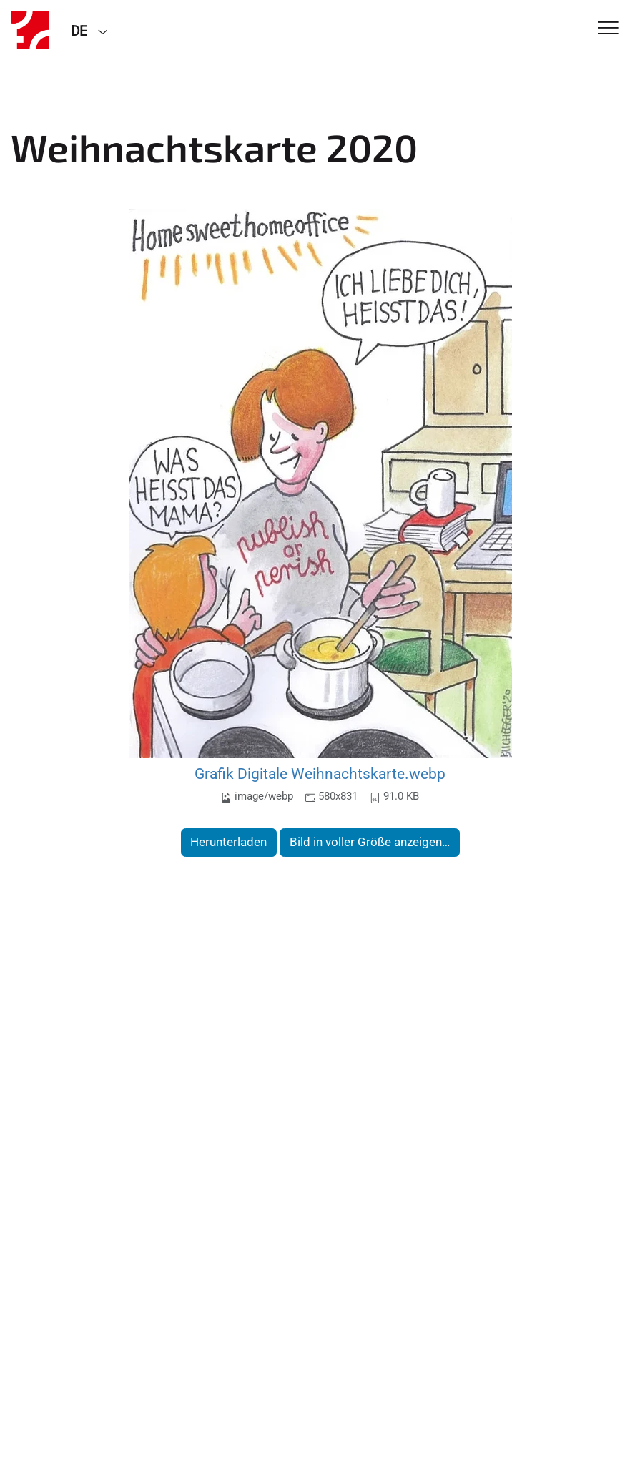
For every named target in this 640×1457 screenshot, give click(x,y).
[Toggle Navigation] (608, 29)
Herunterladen (228, 842)
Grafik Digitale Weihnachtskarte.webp (320, 774)
